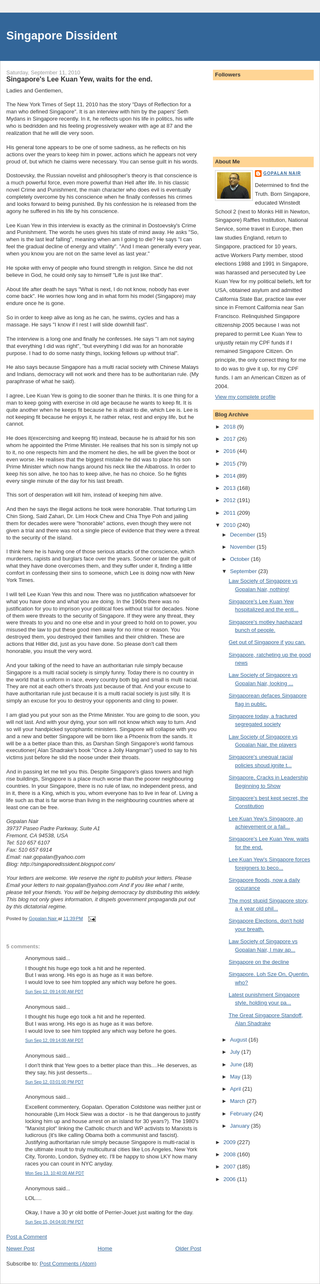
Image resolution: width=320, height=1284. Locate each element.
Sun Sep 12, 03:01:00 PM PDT (54, 1082)
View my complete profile (245, 397)
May (236, 1077)
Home (105, 1248)
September (244, 571)
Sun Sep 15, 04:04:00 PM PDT (54, 1222)
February (242, 1113)
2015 (230, 463)
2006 (230, 1179)
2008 (230, 1154)
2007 (230, 1166)
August (239, 1040)
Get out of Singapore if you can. (266, 642)
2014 (230, 476)
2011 (230, 513)
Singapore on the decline (258, 962)
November (243, 547)
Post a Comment (26, 1237)
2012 (230, 500)
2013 (230, 488)
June (237, 1064)
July (235, 1052)
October (240, 559)
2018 (230, 427)
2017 (230, 439)
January (240, 1126)
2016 (230, 451)
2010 (230, 525)
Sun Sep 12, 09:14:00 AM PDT (54, 991)
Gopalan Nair (282, 173)
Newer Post (20, 1248)
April (236, 1089)
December (243, 534)
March (238, 1101)
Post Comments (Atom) (68, 1263)
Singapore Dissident (61, 35)
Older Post (188, 1248)
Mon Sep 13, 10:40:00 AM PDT (54, 1173)
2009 (230, 1142)
